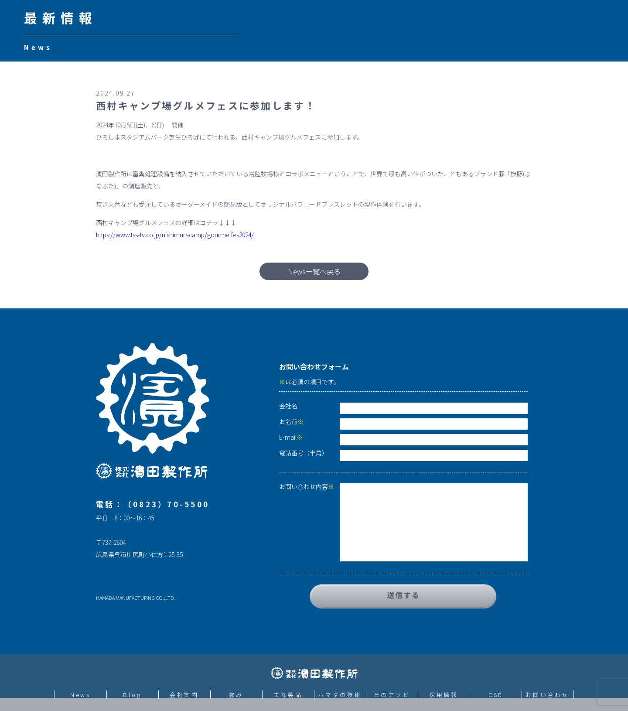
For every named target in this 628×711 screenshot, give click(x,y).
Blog (132, 694)
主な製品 (288, 694)
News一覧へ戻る (314, 271)
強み (236, 694)
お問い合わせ (548, 694)
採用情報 (444, 694)
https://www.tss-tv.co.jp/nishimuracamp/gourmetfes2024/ (175, 234)
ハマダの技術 (340, 694)
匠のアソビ (391, 694)
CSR (495, 694)
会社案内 (184, 694)
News (80, 694)
